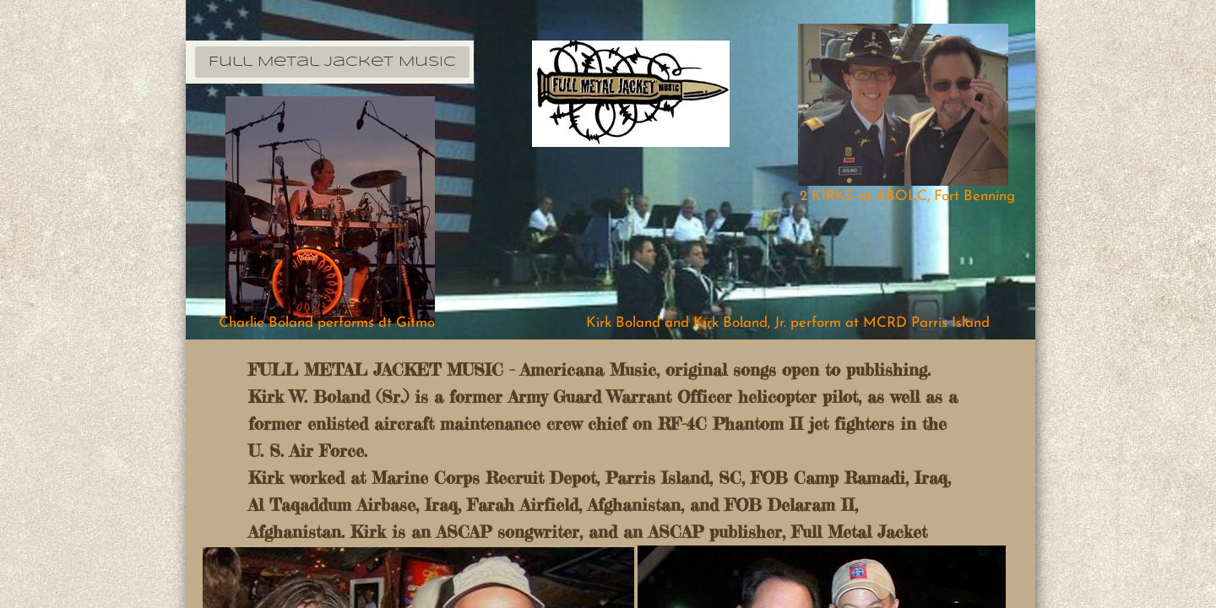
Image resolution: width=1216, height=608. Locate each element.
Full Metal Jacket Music (332, 62)
